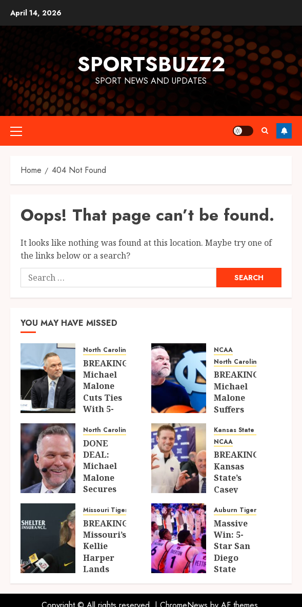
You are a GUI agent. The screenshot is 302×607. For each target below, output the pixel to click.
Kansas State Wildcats (249, 430)
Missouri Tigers (107, 510)
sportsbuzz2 (151, 64)
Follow (284, 131)
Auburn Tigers (236, 510)
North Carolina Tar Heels (123, 350)
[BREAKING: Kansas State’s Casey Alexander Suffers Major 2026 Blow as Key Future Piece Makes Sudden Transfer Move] (178, 458)
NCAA (223, 350)
